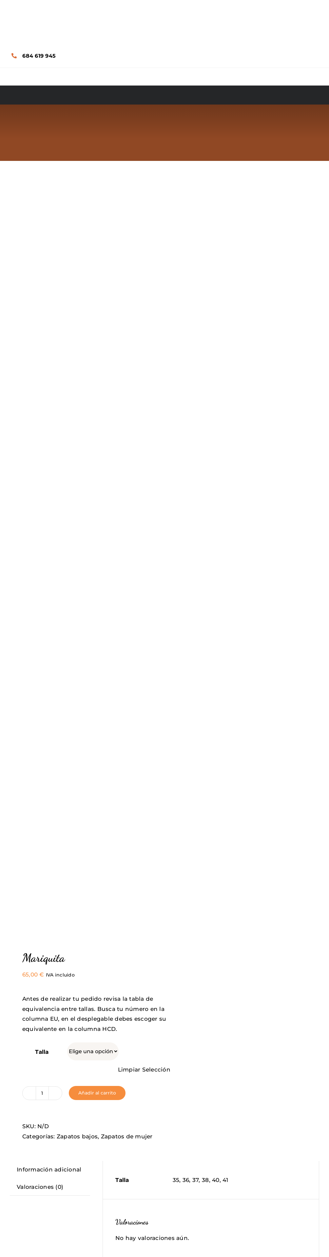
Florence (243, 1202)
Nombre (129, 704)
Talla (41, 360)
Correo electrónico (144, 738)
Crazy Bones (85, 1003)
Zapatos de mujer (127, 444)
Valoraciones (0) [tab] (40, 494)
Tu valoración (137, 638)
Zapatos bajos (77, 444)
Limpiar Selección (144, 377)
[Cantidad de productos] (42, 400)
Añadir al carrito (97, 401)
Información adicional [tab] (49, 477)
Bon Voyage (243, 1003)
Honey (85, 1202)
